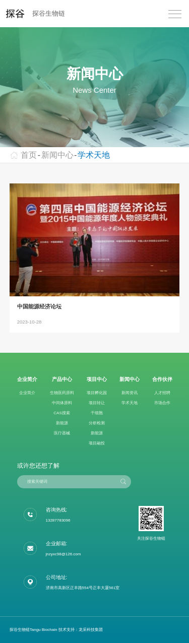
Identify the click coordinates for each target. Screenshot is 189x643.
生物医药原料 (62, 393)
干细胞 (97, 413)
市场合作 (162, 403)
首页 (23, 155)
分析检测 (97, 423)
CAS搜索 (61, 413)
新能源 (62, 423)
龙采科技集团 (91, 629)
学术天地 (94, 155)
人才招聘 (162, 393)
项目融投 (97, 443)
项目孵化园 (97, 393)
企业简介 (27, 393)
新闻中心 (57, 155)
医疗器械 (62, 433)
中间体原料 (62, 403)
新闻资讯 (129, 393)
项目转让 (97, 403)
